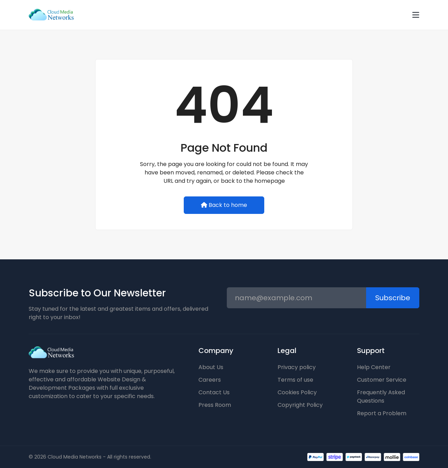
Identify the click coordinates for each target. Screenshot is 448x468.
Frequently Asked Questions (381, 396)
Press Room (214, 405)
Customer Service (381, 380)
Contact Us (214, 392)
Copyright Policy (300, 405)
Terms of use (295, 380)
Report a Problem (381, 413)
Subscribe (392, 298)
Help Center (374, 367)
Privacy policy (297, 367)
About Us (210, 367)
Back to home (224, 205)
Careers (209, 380)
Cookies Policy (297, 392)
